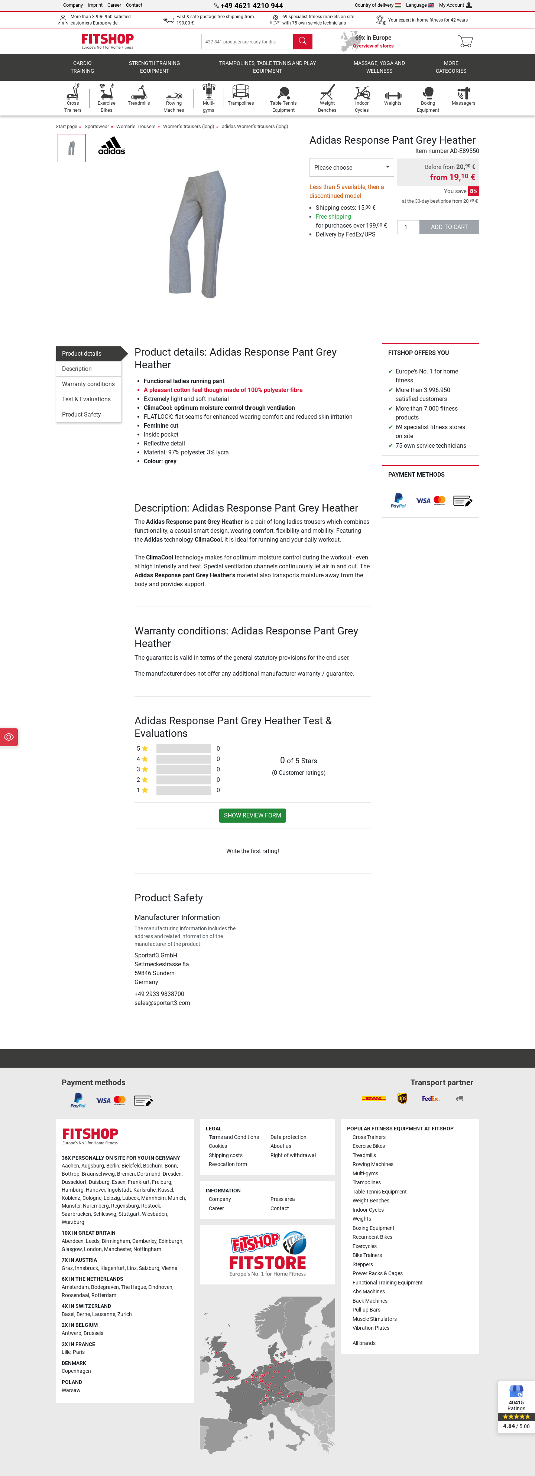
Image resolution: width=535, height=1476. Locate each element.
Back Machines (370, 1301)
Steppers (363, 1264)
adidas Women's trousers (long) (255, 131)
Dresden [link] (172, 1174)
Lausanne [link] (103, 1314)
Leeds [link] (93, 1241)
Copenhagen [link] (76, 1371)
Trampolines (367, 1182)
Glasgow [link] (72, 1249)
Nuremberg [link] (96, 1206)
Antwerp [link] (71, 1333)
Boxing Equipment (374, 1228)
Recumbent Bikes (372, 1237)
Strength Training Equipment (154, 72)
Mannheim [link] (153, 1198)
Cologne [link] (91, 1198)
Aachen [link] (70, 1166)
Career (114, 5)
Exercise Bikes (369, 1146)
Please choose (333, 172)
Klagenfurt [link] (112, 1268)
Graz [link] (67, 1268)
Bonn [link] (171, 1166)
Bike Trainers (367, 1255)
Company (73, 5)
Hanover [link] (95, 1190)
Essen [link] (119, 1182)
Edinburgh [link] (170, 1241)
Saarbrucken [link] (76, 1214)
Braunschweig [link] (98, 1174)
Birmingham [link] (116, 1241)
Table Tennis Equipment (380, 1192)
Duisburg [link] (99, 1182)
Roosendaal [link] (75, 1295)
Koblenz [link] (71, 1198)
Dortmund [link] (148, 1174)
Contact (134, 5)
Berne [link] (83, 1314)
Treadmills (364, 1155)
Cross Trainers (369, 1137)
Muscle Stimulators (375, 1319)
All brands (364, 1343)
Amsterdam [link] (75, 1287)
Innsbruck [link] (86, 1268)
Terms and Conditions (234, 1137)
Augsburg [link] (92, 1166)
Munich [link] (176, 1198)
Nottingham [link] (147, 1249)
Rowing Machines (373, 1164)
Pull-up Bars (366, 1310)
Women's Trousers (136, 131)
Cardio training (82, 72)
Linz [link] (132, 1268)
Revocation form (228, 1164)
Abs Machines (369, 1292)
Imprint (95, 5)
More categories (451, 72)
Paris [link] (79, 1352)
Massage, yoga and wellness (379, 72)
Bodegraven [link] (105, 1287)
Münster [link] (71, 1206)
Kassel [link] (165, 1190)
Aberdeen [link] (73, 1241)
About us (280, 1146)
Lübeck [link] (130, 1198)
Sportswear (97, 131)
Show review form (252, 820)
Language (420, 5)
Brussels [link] (93, 1333)
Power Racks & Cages (378, 1273)
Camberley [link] (144, 1241)
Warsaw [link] (71, 1390)
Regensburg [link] (125, 1206)
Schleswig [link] (104, 1214)
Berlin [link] (112, 1166)
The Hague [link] (133, 1287)
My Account (455, 5)
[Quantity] (408, 232)
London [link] (93, 1249)
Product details (81, 358)
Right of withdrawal (293, 1155)
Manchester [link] (117, 1249)
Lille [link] (66, 1352)
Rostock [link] (150, 1206)
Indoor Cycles (368, 1210)
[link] (398, 506)
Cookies (218, 1146)
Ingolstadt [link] (119, 1190)
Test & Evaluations (86, 404)
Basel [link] (68, 1314)
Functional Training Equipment (388, 1283)
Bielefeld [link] (131, 1166)
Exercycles (365, 1246)
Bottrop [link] (71, 1174)
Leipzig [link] (112, 1198)
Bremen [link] (126, 1174)
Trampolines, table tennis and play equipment (267, 72)
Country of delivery (378, 5)
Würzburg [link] (73, 1222)
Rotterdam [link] (103, 1295)
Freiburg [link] (161, 1182)
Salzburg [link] (149, 1268)
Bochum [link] (152, 1166)
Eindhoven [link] (160, 1287)
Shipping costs (226, 1155)
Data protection (288, 1137)
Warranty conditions (88, 389)
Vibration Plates (371, 1328)
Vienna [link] (170, 1268)
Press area (282, 1199)
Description (77, 374)
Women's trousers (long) (188, 131)
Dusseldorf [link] (74, 1182)
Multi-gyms (365, 1173)
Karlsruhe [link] (144, 1190)
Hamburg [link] (73, 1190)
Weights (362, 1219)
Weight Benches (371, 1201)
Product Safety (81, 419)
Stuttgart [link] (129, 1214)
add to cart (449, 232)
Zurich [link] (124, 1314)
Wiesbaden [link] (154, 1214)
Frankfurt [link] (139, 1182)
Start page (66, 131)
